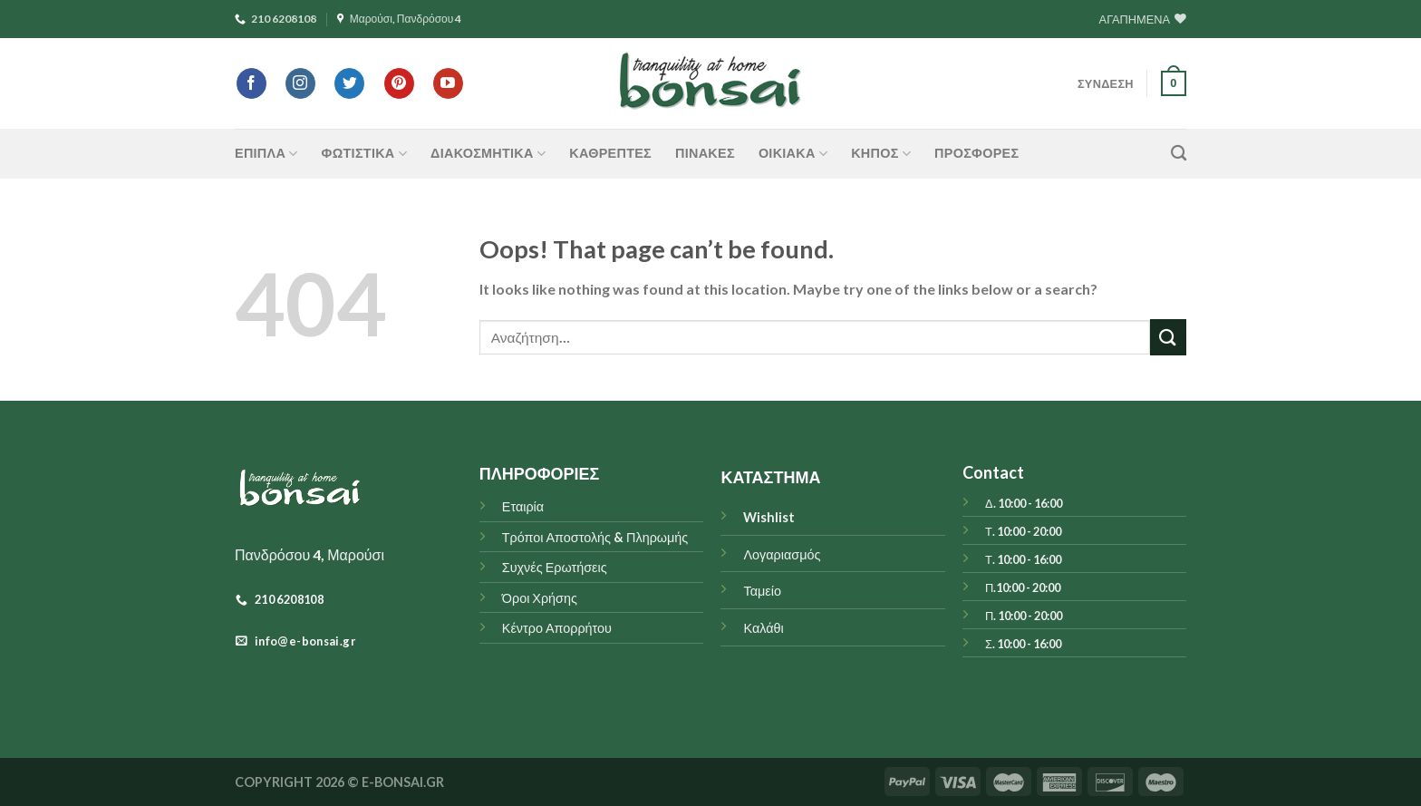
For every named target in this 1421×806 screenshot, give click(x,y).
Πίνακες (705, 152)
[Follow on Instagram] (300, 83)
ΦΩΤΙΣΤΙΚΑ (364, 153)
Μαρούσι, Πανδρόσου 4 (399, 18)
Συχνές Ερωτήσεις (554, 567)
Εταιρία (523, 506)
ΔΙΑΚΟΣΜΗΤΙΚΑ (488, 153)
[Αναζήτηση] (1178, 153)
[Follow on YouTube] (448, 83)
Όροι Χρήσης (539, 598)
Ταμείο (761, 590)
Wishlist (769, 517)
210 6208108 (275, 18)
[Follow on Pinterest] (399, 83)
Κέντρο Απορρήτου (557, 628)
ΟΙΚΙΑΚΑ (793, 153)
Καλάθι (763, 628)
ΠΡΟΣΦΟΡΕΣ (976, 152)
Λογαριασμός (781, 554)
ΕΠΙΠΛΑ (266, 153)
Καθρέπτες (610, 152)
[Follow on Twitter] (349, 83)
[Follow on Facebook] (251, 83)
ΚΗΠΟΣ (881, 153)
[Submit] (1168, 336)
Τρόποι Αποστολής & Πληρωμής (595, 537)
